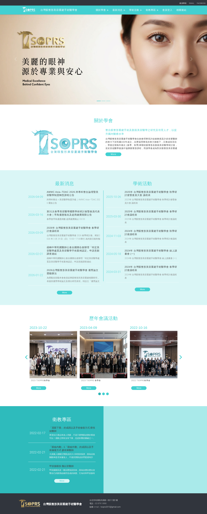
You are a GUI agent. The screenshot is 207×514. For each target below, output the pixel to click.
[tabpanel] (53, 357)
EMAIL (191, 3)
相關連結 (181, 10)
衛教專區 (151, 10)
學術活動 (134, 10)
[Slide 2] (108, 100)
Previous (181, 357)
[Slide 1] (103, 100)
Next (26, 357)
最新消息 (117, 10)
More (64, 292)
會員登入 (167, 10)
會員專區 (183, 3)
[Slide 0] (99, 100)
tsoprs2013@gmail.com (111, 507)
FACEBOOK (201, 3)
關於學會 (101, 10)
